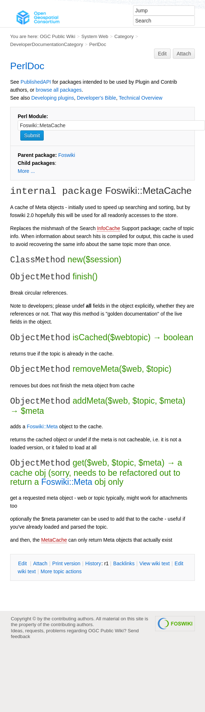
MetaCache (54, 540)
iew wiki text (155, 563)
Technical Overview (141, 98)
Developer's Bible (96, 98)
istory (93, 563)
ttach (40, 563)
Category (123, 36)
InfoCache (108, 228)
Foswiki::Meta (42, 426)
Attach (184, 54)
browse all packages (59, 90)
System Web (94, 36)
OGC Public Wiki (57, 36)
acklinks (123, 563)
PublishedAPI (36, 82)
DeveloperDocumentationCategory (46, 44)
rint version (66, 563)
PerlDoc (97, 44)
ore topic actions (61, 571)
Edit (162, 54)
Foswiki (66, 155)
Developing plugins (52, 98)
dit (23, 563)
